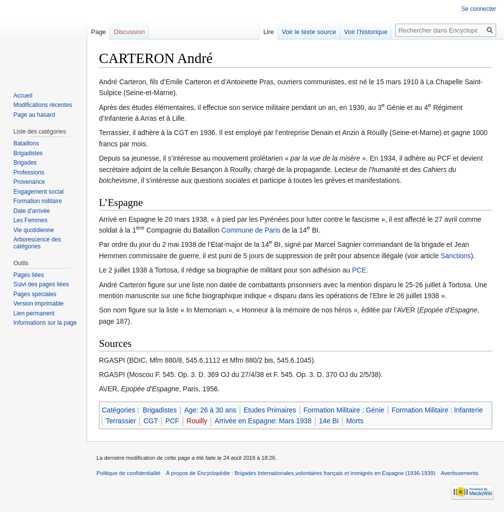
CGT (150, 421)
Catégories (118, 410)
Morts (354, 421)
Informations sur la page (45, 322)
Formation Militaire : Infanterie (437, 410)
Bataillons (26, 143)
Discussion (129, 31)
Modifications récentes (42, 105)
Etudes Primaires (270, 410)
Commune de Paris (251, 230)
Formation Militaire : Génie (344, 410)
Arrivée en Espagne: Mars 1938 (263, 421)
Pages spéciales (34, 294)
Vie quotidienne (33, 230)
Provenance (29, 181)
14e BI (329, 421)
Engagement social (38, 191)
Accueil (22, 95)
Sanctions (456, 256)
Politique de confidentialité (128, 473)
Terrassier (121, 421)
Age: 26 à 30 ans (210, 410)
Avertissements (459, 473)
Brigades (24, 162)
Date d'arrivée (31, 210)
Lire (268, 31)
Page (98, 31)
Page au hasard (34, 114)
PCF (172, 421)
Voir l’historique (365, 31)
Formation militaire (37, 201)
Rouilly (197, 421)
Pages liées (28, 275)
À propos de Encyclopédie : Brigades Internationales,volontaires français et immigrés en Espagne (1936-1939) (300, 473)
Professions (28, 172)
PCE (359, 270)
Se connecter (478, 8)
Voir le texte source (309, 31)
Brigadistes (160, 410)
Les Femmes (30, 220)
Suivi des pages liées (41, 284)
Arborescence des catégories (37, 243)
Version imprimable (38, 303)
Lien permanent (33, 313)
